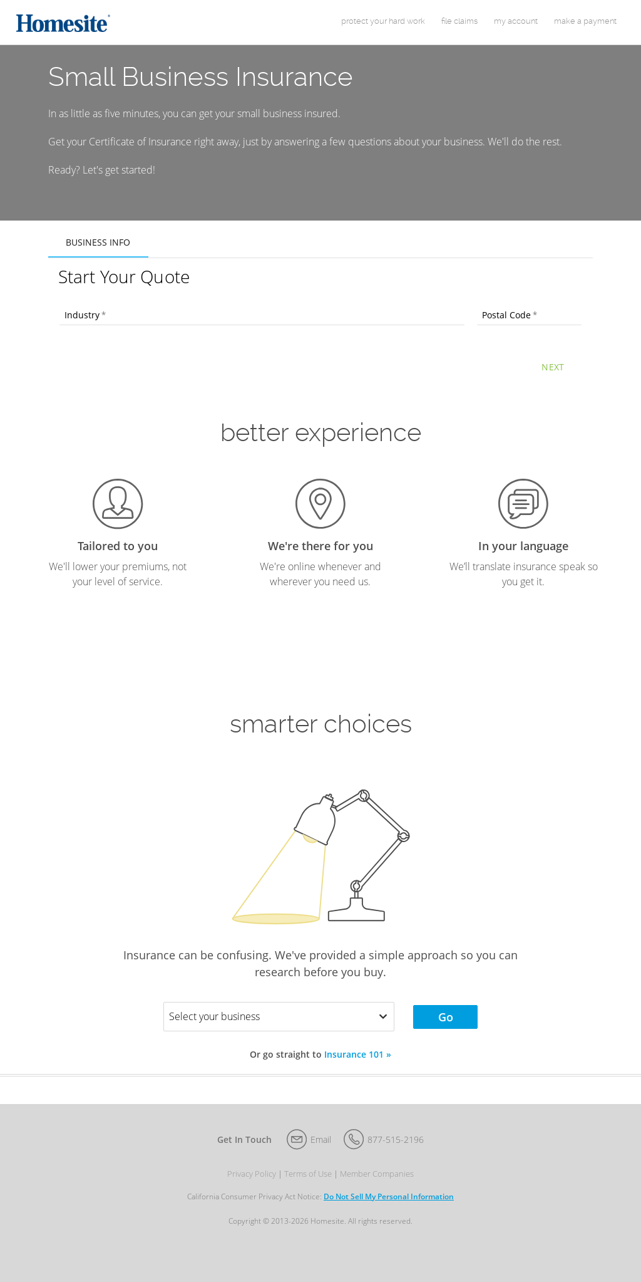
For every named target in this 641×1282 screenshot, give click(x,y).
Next (552, 377)
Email (320, 1149)
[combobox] (261, 325)
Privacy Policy (251, 1184)
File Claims (459, 26)
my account (516, 26)
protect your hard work (383, 26)
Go (445, 1026)
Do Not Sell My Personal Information (389, 1206)
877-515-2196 (395, 1149)
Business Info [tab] (98, 252)
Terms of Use (308, 1184)
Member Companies (377, 1184)
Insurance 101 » (357, 1064)
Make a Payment (585, 26)
